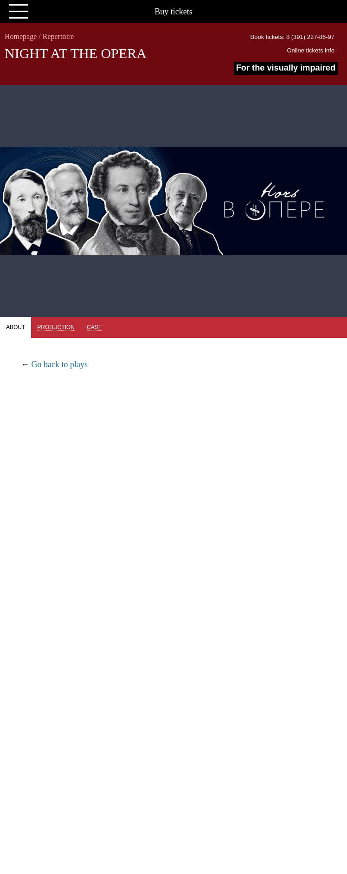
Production (56, 327)
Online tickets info (310, 50)
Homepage (21, 36)
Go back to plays (60, 364)
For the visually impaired (285, 67)
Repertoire (58, 36)
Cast (94, 327)
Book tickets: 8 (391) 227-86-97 (292, 36)
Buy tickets (173, 11)
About (15, 327)
